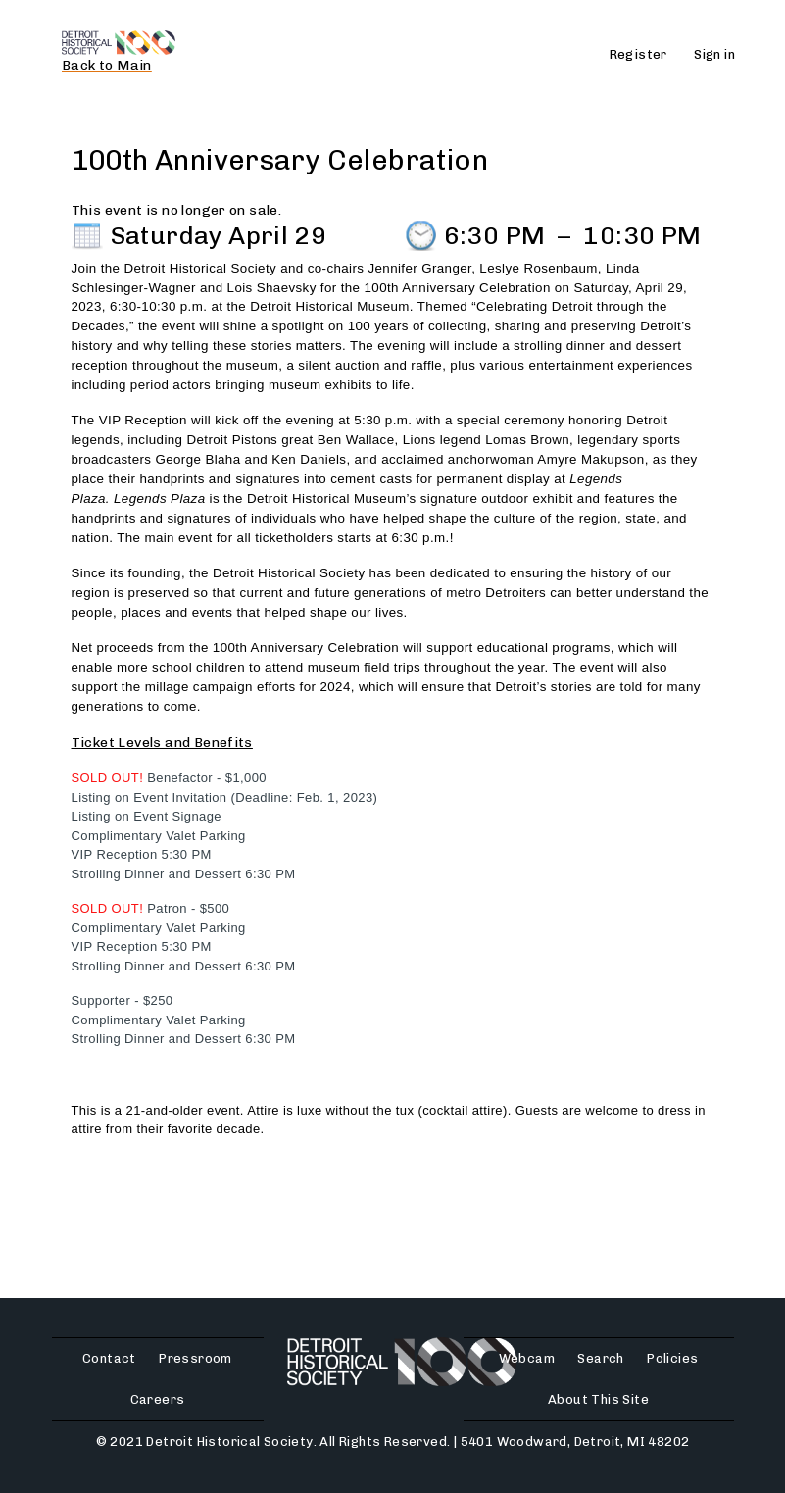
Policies (672, 1358)
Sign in (714, 54)
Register (638, 54)
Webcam (527, 1358)
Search (600, 1358)
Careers (157, 1399)
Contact (109, 1358)
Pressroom (195, 1358)
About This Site (598, 1399)
